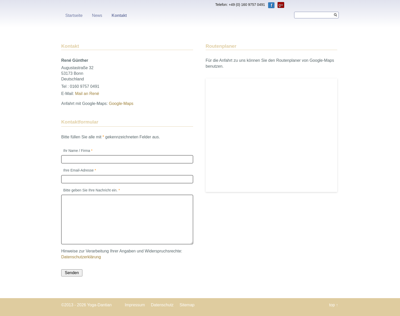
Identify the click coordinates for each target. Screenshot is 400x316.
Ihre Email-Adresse (79, 170)
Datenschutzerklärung (81, 257)
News (97, 15)
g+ (281, 5)
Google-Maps (121, 103)
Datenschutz (162, 305)
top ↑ (333, 305)
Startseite (74, 15)
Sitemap (187, 305)
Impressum (135, 305)
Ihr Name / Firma (77, 150)
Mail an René (87, 93)
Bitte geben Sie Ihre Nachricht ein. (91, 190)
